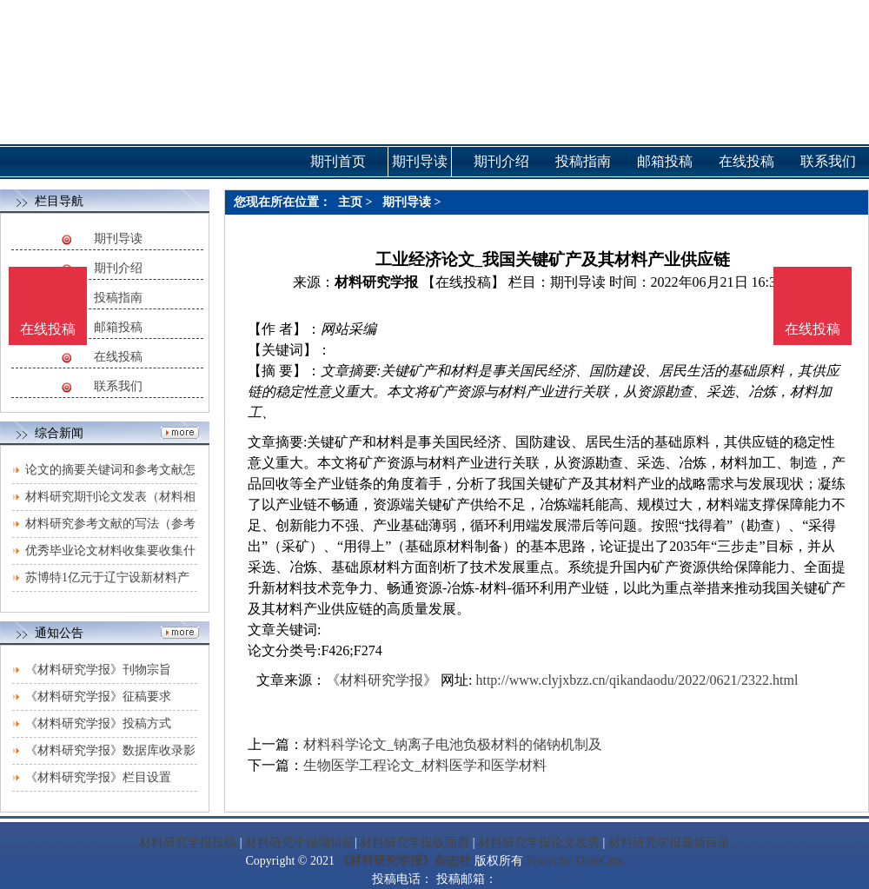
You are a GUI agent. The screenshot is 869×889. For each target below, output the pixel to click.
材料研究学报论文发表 (539, 842)
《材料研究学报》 (381, 680)
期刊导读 (118, 238)
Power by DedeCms (574, 860)
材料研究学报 (376, 282)
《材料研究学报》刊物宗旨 (98, 669)
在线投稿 (118, 356)
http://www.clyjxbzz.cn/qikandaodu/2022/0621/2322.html (636, 680)
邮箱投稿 (118, 327)
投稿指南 (118, 297)
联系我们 (118, 386)
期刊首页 (338, 161)
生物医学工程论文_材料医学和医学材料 (425, 765)
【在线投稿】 (463, 282)
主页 (350, 202)
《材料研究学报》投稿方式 (98, 723)
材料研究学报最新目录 (669, 842)
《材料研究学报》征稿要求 (98, 696)
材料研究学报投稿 (187, 842)
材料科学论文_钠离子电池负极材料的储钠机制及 (452, 744)
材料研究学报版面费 (414, 842)
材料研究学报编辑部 (300, 842)
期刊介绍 (118, 268)
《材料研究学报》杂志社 (404, 860)
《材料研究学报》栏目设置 (98, 777)
